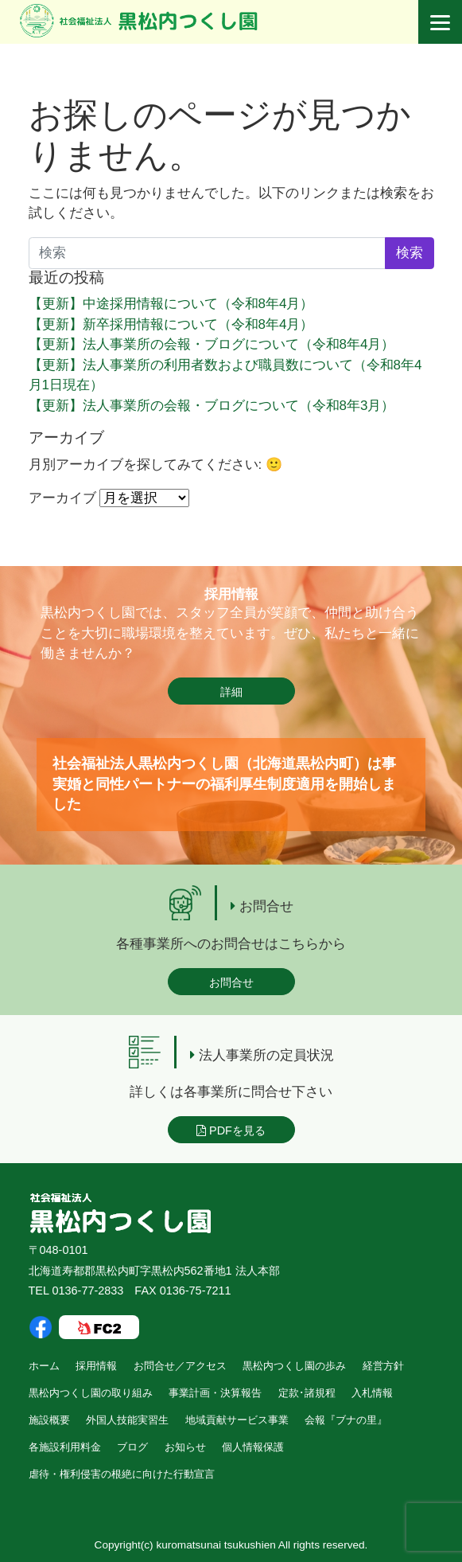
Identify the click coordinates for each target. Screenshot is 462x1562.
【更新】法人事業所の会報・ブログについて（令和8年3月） (212, 405)
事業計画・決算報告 (215, 1393)
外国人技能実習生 (127, 1420)
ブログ (132, 1447)
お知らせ (185, 1447)
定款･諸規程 (307, 1393)
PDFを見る (231, 1130)
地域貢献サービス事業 (237, 1420)
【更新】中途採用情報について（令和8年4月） (171, 303)
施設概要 (49, 1420)
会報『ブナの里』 (346, 1420)
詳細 (231, 691)
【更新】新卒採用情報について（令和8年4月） (171, 324)
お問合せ (231, 982)
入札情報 (372, 1393)
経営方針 (383, 1366)
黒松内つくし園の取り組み (91, 1393)
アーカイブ (62, 498)
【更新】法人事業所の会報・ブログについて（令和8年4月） (212, 344)
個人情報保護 (253, 1447)
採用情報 (96, 1366)
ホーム (44, 1366)
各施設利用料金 (65, 1447)
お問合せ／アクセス (180, 1366)
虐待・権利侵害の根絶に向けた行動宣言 (122, 1474)
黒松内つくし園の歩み (294, 1366)
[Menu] (440, 22)
